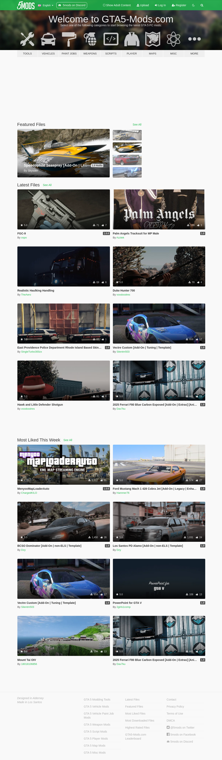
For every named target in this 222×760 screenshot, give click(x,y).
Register (179, 5)
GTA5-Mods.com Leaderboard (135, 736)
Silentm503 (122, 351)
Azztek (120, 237)
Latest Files (132, 699)
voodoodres (123, 294)
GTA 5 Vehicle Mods (96, 706)
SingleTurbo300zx (31, 351)
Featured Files (134, 706)
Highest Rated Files (137, 727)
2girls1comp (123, 606)
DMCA (171, 720)
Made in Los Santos (29, 702)
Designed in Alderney (30, 698)
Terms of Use (175, 713)
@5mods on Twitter (180, 727)
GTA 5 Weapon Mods (97, 724)
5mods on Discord (180, 741)
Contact (171, 699)
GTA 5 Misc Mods (95, 752)
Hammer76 (122, 492)
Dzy (23, 549)
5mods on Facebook (181, 734)
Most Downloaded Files (139, 720)
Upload (143, 5)
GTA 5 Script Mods (95, 731)
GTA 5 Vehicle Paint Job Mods (99, 715)
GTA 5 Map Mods (94, 745)
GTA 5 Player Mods (96, 738)
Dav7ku (120, 408)
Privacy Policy (175, 706)
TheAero (26, 294)
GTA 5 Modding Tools (97, 699)
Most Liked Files (135, 713)
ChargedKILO (29, 492)
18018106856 (29, 664)
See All (137, 124)
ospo (24, 237)
